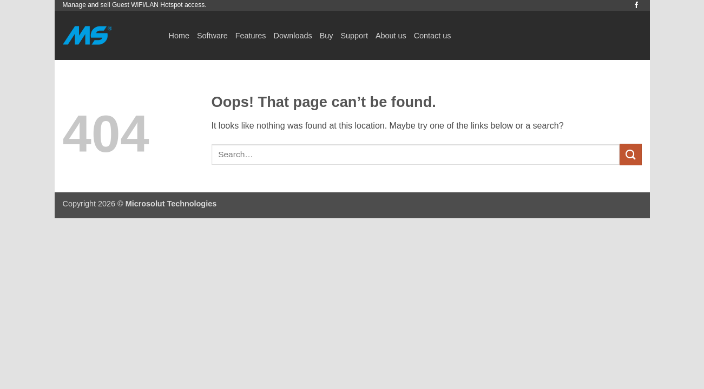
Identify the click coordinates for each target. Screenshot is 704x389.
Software (212, 35)
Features (250, 35)
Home (179, 35)
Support (354, 35)
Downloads (292, 35)
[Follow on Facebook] (636, 5)
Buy (326, 35)
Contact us (432, 35)
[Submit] (630, 154)
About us (391, 35)
